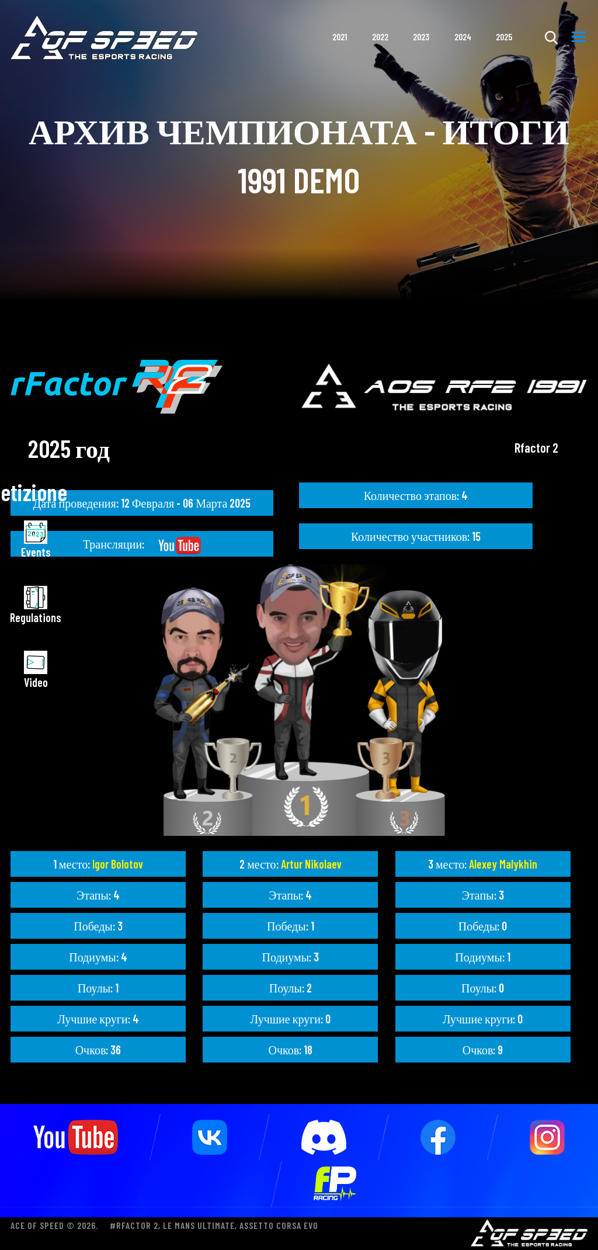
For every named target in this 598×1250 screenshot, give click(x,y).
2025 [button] (504, 37)
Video (36, 670)
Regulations (35, 605)
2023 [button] (421, 37)
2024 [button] (462, 37)
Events (36, 539)
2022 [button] (380, 37)
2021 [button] (339, 37)
